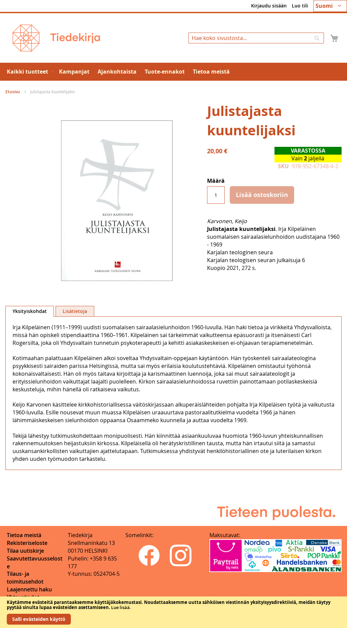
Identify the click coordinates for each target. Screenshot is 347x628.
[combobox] (256, 38)
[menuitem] (29, 72)
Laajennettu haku (29, 589)
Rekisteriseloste (27, 543)
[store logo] (56, 38)
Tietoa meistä (24, 535)
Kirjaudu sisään (269, 5)
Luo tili (300, 5)
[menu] (173, 72)
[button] (330, 6)
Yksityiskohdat (30, 311)
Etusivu (12, 92)
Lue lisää (120, 607)
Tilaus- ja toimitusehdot (25, 577)
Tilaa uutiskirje (25, 550)
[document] (173, 612)
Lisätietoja (75, 311)
